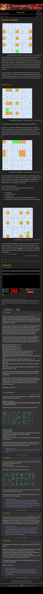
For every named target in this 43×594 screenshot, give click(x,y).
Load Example (27, 55)
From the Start (37, 55)
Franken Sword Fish (34, 255)
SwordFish (29, 59)
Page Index (20, 12)
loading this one (8, 189)
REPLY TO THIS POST (21, 388)
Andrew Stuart (14, 591)
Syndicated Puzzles (23, 591)
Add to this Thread (21, 457)
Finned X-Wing (13, 254)
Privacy (29, 591)
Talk (17, 309)
